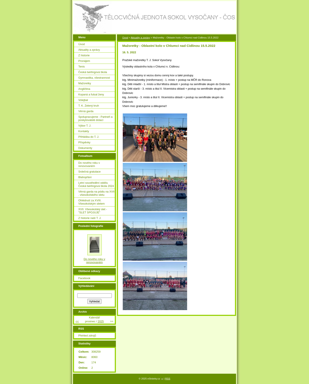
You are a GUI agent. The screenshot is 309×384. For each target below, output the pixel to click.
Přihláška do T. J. (88, 136)
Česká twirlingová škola (92, 72)
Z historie (84, 55)
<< (77, 321)
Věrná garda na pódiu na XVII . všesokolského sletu (96, 193)
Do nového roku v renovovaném (89, 164)
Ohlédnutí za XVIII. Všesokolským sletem (91, 202)
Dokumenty (85, 148)
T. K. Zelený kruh (88, 105)
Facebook (84, 278)
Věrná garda (85, 111)
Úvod (125, 37)
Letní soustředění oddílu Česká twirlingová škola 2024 (96, 184)
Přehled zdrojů (87, 335)
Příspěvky (84, 142)
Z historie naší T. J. (89, 218)
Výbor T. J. (84, 125)
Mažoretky (84, 83)
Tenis (81, 66)
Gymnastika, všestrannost (94, 77)
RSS (167, 378)
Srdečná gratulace (89, 171)
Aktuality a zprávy (140, 37)
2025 (101, 321)
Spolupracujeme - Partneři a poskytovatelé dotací (95, 118)
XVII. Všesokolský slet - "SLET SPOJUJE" (92, 211)
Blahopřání (85, 177)
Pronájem (84, 61)
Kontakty (83, 131)
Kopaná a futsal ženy (91, 94)
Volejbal (83, 100)
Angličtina (84, 88)
